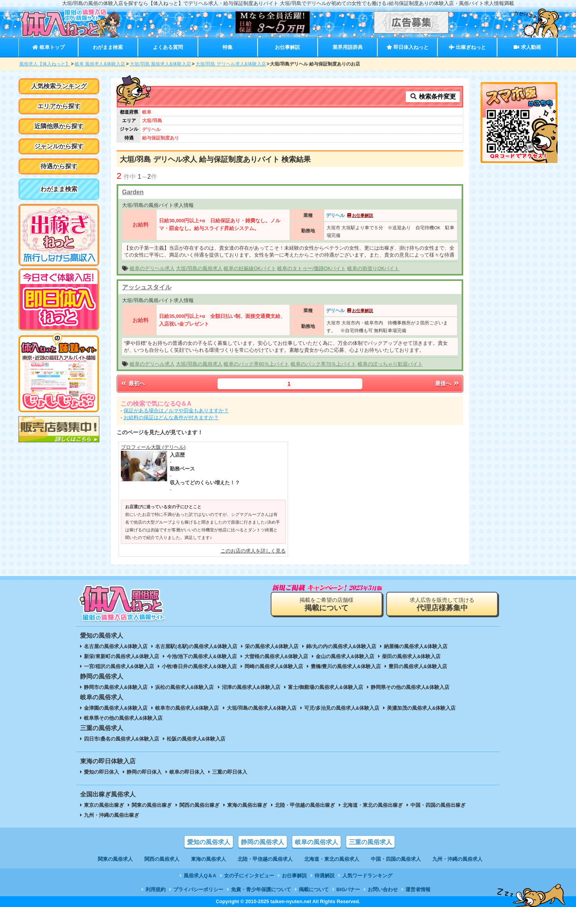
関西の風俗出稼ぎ (199, 805)
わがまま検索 (108, 47)
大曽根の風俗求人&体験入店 (276, 656)
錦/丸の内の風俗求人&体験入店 (341, 646)
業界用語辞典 (348, 47)
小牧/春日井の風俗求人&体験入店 (199, 666)
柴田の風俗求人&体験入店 (411, 656)
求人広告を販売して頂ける (442, 604)
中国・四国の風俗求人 (396, 859)
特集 (228, 47)
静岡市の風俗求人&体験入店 (115, 687)
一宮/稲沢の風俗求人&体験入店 (119, 666)
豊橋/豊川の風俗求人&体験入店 (346, 666)
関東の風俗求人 (115, 859)
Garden (133, 192)
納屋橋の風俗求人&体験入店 (415, 646)
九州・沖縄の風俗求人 (457, 859)
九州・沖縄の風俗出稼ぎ (111, 815)
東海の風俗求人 (208, 859)
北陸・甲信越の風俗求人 (265, 859)
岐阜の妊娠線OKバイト (250, 268)
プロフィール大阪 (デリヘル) (153, 447)
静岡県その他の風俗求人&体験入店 (410, 687)
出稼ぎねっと (467, 47)
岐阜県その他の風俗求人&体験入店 (123, 718)
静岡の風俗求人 (262, 842)
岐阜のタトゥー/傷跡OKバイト (311, 268)
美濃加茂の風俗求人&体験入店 (421, 708)
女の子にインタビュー (249, 875)
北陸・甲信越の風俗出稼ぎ (305, 805)
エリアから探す (58, 106)
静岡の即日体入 (144, 772)
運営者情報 (417, 889)
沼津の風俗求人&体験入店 (251, 687)
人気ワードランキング (367, 875)
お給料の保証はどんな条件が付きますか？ (171, 417)
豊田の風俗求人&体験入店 (417, 666)
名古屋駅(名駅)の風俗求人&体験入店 (196, 646)
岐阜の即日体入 (186, 772)
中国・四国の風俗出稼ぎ (437, 805)
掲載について (314, 889)
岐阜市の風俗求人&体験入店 (187, 708)
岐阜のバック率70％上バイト (323, 364)
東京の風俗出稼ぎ (104, 805)
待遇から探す (58, 166)
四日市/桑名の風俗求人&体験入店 (121, 739)
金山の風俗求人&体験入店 (345, 656)
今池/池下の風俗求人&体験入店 (202, 656)
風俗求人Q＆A (200, 875)
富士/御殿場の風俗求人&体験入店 (325, 687)
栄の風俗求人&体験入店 (271, 646)
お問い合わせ (383, 889)
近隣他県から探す (59, 126)
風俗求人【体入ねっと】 (44, 64)
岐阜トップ (48, 47)
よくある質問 (168, 47)
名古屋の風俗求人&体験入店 (115, 646)
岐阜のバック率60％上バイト (256, 364)
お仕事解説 (287, 47)
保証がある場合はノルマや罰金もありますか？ (176, 410)
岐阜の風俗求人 (316, 842)
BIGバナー (348, 889)
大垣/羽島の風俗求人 (199, 268)
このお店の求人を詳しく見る (253, 551)
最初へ (132, 383)
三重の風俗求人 (370, 842)
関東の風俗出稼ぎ (152, 805)
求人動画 (527, 47)
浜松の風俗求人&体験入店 (184, 687)
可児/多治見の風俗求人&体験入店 (341, 708)
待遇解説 (325, 875)
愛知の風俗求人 (208, 842)
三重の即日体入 (229, 772)
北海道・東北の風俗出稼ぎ (373, 805)
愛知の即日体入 (101, 772)
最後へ (447, 383)
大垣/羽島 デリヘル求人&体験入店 (231, 64)
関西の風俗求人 (161, 859)
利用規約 (156, 889)
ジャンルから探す (59, 146)
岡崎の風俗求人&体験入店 (273, 666)
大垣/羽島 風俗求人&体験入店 (160, 64)
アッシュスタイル (146, 287)
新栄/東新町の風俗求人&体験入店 (121, 656)
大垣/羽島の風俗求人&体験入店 (262, 708)
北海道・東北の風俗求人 (331, 859)
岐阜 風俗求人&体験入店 (100, 64)
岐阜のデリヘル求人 (152, 268)
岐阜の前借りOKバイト (373, 268)
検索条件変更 (433, 96)
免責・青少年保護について (261, 889)
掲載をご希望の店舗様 (326, 604)
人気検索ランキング (59, 86)
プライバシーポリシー (198, 889)
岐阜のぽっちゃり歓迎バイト (390, 364)
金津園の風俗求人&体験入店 (115, 708)
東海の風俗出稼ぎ (247, 805)
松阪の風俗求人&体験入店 (196, 739)
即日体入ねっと (407, 47)
